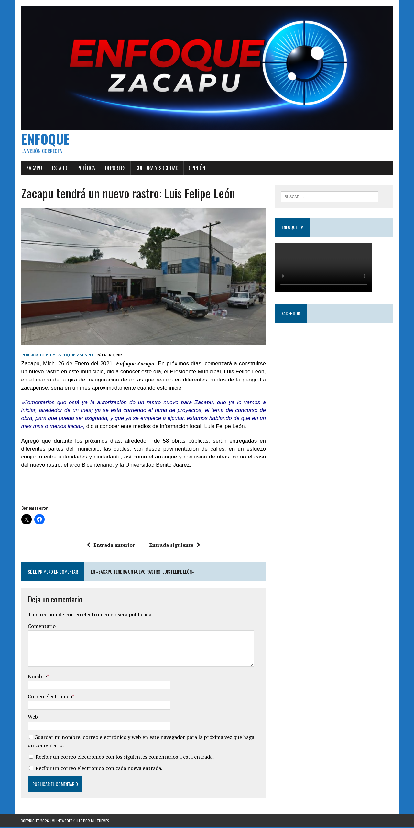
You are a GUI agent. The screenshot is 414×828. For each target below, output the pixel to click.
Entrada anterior (111, 545)
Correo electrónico (49, 697)
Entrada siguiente (174, 545)
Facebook (291, 313)
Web (32, 717)
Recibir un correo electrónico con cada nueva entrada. (98, 769)
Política (85, 168)
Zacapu (33, 168)
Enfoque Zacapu (74, 355)
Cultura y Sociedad (156, 168)
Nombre (36, 677)
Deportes (114, 168)
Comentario (41, 627)
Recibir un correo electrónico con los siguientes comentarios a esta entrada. (124, 757)
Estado (59, 168)
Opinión (196, 168)
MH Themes (100, 821)
